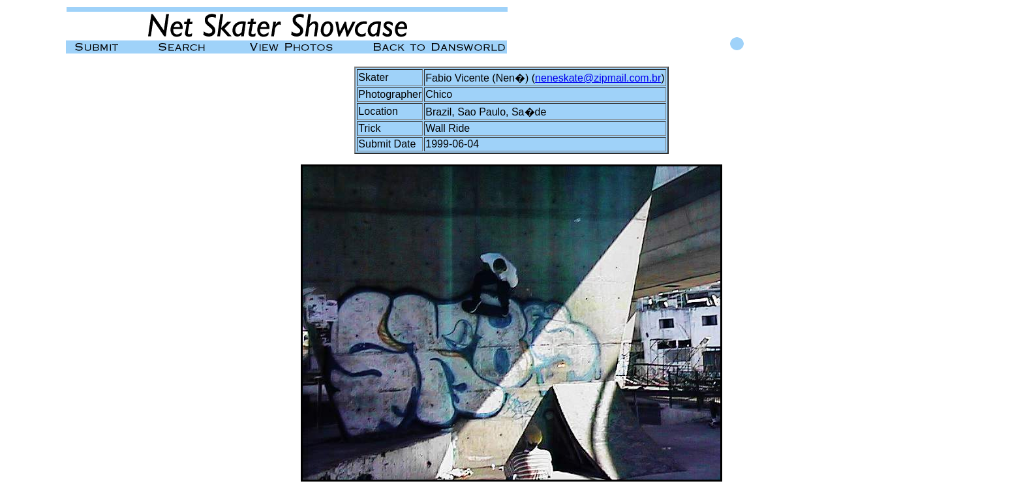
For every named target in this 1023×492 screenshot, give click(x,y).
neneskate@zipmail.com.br (598, 78)
